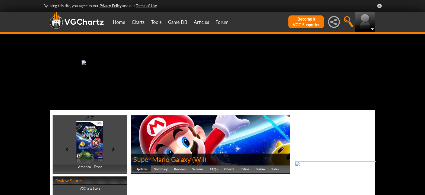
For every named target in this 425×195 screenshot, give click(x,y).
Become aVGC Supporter (306, 22)
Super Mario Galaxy (162, 159)
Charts (138, 22)
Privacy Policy (110, 6)
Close (379, 6)
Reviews (180, 169)
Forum (221, 22)
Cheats (229, 169)
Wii (199, 159)
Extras (244, 169)
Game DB (177, 22)
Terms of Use (146, 6)
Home (119, 22)
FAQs (214, 169)
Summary (161, 169)
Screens (197, 169)
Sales (275, 169)
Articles (201, 22)
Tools (156, 22)
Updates (141, 169)
